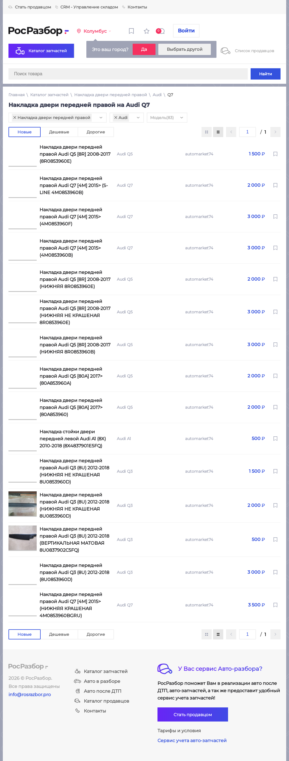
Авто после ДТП (97, 691)
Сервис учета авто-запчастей (192, 740)
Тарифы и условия (179, 730)
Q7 (170, 94)
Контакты (134, 7)
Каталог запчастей (49, 94)
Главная (16, 94)
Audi (157, 94)
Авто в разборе (97, 681)
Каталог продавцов (101, 701)
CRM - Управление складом (86, 7)
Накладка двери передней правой (110, 94)
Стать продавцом (29, 7)
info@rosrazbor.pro (29, 694)
